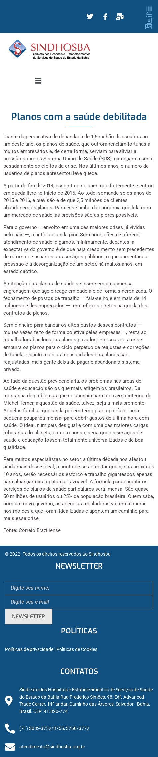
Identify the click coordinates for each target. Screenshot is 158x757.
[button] (38, 81)
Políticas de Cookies (76, 649)
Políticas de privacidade (29, 649)
